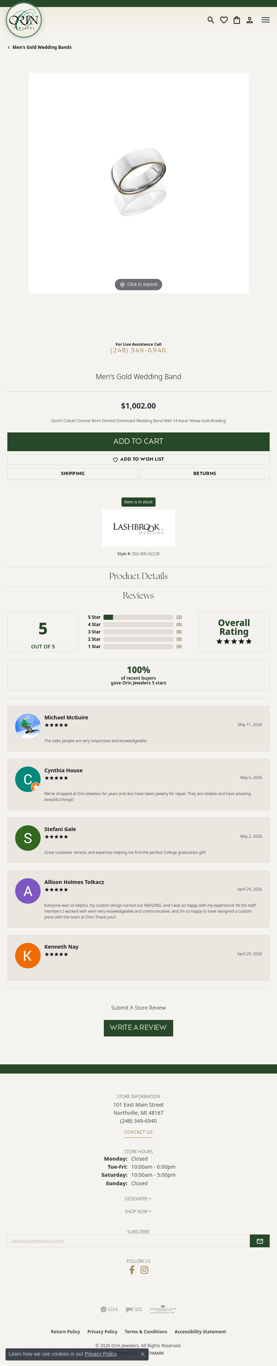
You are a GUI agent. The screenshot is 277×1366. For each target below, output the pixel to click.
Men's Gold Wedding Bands (42, 47)
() (179, 617)
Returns (204, 474)
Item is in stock (138, 501)
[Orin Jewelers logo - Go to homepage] (23, 19)
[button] (211, 19)
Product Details (138, 576)
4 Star (94, 624)
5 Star (94, 617)
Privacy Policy (102, 1332)
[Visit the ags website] (162, 1309)
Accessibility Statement (200, 1332)
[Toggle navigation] (265, 20)
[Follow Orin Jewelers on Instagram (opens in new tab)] (144, 1270)
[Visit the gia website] (109, 1309)
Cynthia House (63, 770)
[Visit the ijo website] (133, 1309)
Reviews (138, 596)
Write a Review (138, 1028)
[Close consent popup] (143, 1354)
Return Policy (65, 1332)
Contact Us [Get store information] (138, 1132)
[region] (138, 204)
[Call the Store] (138, 1120)
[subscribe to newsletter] (260, 1241)
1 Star (94, 646)
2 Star (94, 639)
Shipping (73, 474)
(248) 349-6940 (138, 351)
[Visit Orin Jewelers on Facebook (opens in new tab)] (132, 1270)
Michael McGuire (66, 717)
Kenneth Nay (61, 946)
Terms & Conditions (146, 1332)
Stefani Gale (60, 829)
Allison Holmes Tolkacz (74, 881)
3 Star (94, 632)
